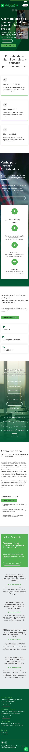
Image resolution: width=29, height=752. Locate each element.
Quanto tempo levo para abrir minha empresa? (13, 504)
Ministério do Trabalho (19, 426)
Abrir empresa (7, 41)
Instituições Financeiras (14, 399)
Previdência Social (8, 430)
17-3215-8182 (4, 732)
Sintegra (5, 426)
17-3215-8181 (4, 734)
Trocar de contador (8, 45)
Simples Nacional (21, 421)
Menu (25, 5)
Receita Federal (7, 421)
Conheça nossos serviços (10, 317)
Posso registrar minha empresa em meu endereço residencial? (12, 515)
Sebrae (14, 435)
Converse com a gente (9, 500)
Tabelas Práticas (14, 408)
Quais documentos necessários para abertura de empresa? (13, 510)
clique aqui (6, 704)
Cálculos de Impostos (14, 413)
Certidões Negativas (14, 386)
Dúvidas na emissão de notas (14, 417)
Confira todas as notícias (12, 563)
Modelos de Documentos (14, 390)
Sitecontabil (13, 747)
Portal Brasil (22, 430)
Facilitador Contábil (14, 395)
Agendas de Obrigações (14, 381)
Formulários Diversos (14, 404)
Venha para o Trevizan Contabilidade (13, 198)
